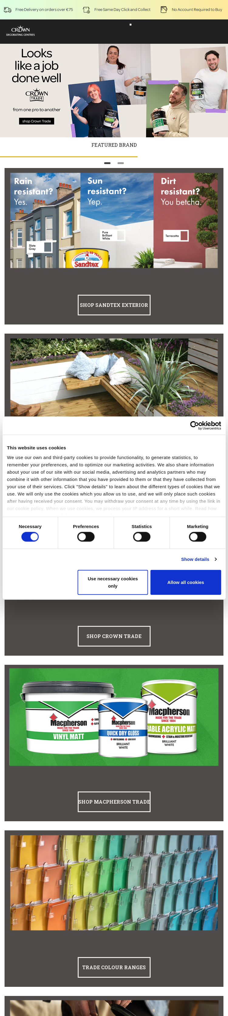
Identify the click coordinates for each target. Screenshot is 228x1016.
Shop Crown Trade (114, 636)
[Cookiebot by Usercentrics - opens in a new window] (194, 425)
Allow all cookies (185, 582)
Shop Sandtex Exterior (114, 305)
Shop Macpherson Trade (114, 801)
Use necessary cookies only (113, 582)
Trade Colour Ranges (114, 967)
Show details (195, 559)
